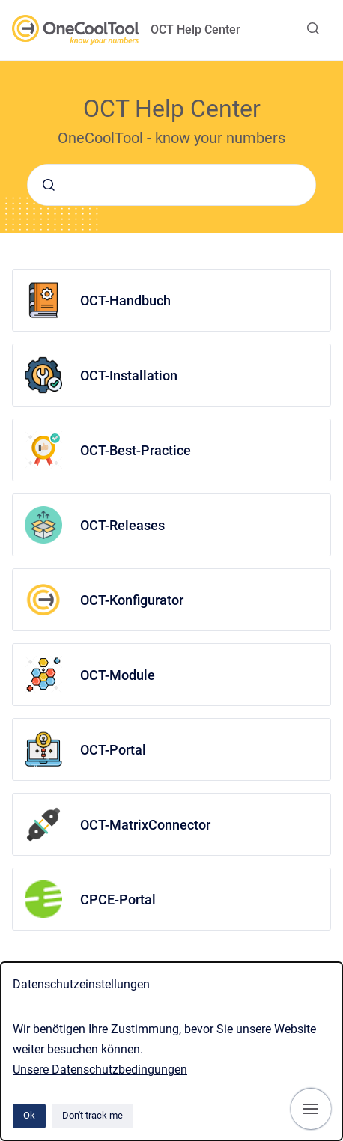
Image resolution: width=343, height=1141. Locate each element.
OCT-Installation (128, 375)
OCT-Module (117, 675)
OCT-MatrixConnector (145, 825)
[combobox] (171, 185)
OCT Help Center (195, 29)
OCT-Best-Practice (135, 450)
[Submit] (49, 185)
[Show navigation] (311, 1109)
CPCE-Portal (118, 899)
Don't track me (92, 1115)
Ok (29, 1115)
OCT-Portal (113, 750)
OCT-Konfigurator (131, 600)
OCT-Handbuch (125, 300)
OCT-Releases (122, 525)
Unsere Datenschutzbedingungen (100, 1069)
